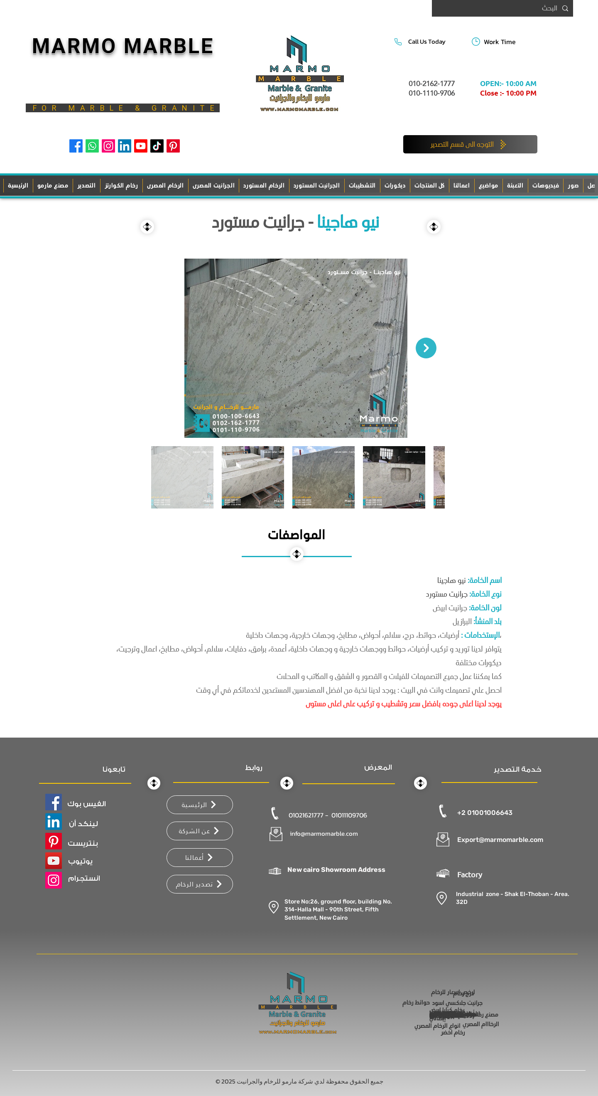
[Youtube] (140, 146)
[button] (362, 186)
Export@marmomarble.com (500, 840)
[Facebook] (76, 146)
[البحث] (503, 8)
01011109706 (349, 815)
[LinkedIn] (124, 146)
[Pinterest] (173, 146)
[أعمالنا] (200, 857)
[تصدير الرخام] (200, 884)
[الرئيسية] (200, 804)
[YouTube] (53, 860)
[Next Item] (426, 348)
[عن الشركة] (200, 831)
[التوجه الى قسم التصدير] (470, 144)
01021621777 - (309, 815)
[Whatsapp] (92, 146)
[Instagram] (108, 146)
